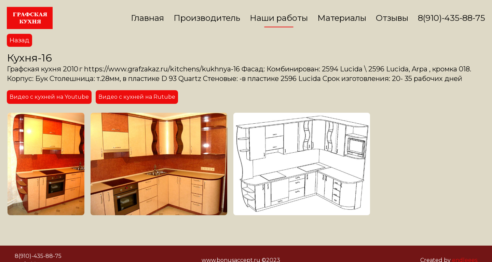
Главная (147, 18)
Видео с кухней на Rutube (136, 97)
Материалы (341, 18)
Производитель (207, 18)
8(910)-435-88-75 (451, 18)
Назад (19, 40)
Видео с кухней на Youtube (49, 97)
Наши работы (279, 18)
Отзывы (392, 18)
